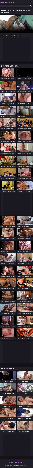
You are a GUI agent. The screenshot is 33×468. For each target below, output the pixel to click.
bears (18, 35)
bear (7, 35)
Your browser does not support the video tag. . (16, 24)
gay (3, 35)
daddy (13, 35)
